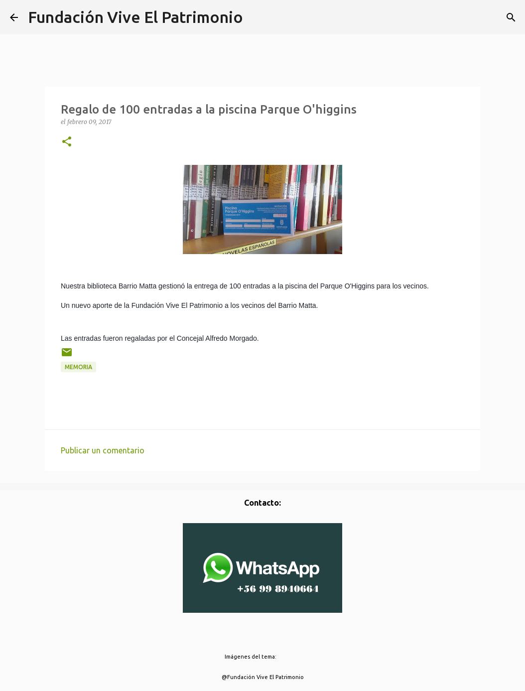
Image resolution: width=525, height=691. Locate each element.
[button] (67, 142)
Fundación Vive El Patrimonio (135, 17)
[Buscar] (511, 17)
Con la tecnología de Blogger (263, 636)
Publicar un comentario (102, 450)
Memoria (78, 367)
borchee (289, 657)
